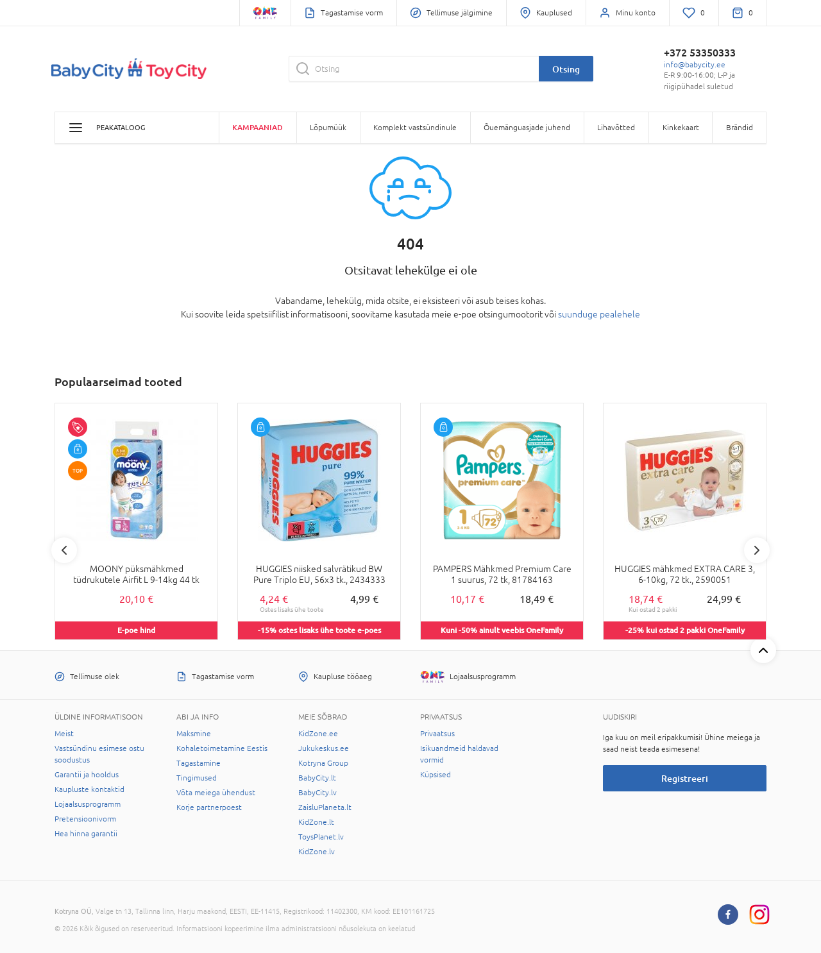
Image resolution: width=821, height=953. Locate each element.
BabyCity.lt (317, 777)
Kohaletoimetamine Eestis (221, 748)
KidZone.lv (316, 851)
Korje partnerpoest (209, 807)
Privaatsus (437, 733)
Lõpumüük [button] (328, 127)
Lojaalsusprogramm (88, 804)
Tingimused (196, 777)
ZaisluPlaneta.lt (324, 807)
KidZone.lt (316, 822)
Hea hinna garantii (86, 833)
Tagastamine (198, 763)
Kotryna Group (323, 763)
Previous (64, 550)
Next (757, 550)
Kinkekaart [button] (681, 127)
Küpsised (435, 774)
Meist (64, 733)
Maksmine (193, 733)
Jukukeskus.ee (323, 748)
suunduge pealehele (599, 314)
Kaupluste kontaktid (89, 789)
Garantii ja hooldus (87, 774)
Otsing (566, 68)
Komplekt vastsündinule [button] (415, 127)
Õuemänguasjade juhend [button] (527, 127)
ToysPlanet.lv (321, 836)
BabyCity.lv (317, 792)
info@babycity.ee (694, 64)
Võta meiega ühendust (215, 792)
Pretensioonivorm (85, 818)
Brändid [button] (739, 127)
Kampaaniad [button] (257, 127)
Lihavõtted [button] (616, 127)
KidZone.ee (318, 733)
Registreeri (684, 778)
